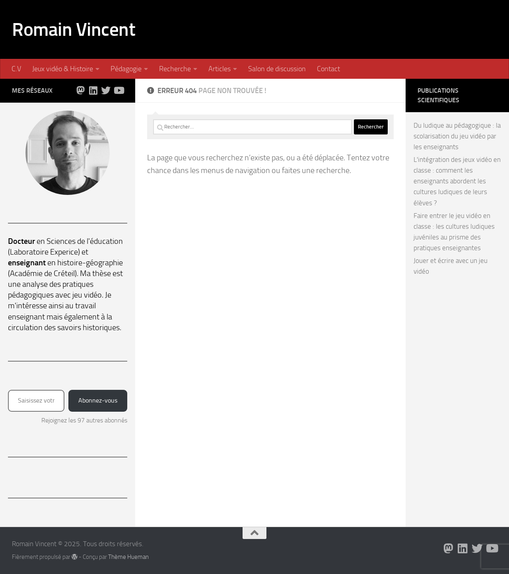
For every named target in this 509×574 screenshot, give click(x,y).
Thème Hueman (128, 556)
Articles (219, 68)
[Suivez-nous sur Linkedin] (93, 90)
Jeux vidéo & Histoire (62, 68)
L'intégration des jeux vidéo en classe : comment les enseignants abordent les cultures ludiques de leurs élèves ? (457, 181)
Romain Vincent (73, 29)
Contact (328, 68)
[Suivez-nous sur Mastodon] (80, 90)
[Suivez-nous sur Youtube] (118, 90)
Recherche (175, 68)
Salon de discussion (277, 68)
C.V (16, 68)
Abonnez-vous (97, 400)
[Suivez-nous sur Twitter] (106, 90)
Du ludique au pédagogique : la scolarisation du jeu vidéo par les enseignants (457, 136)
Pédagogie (126, 68)
